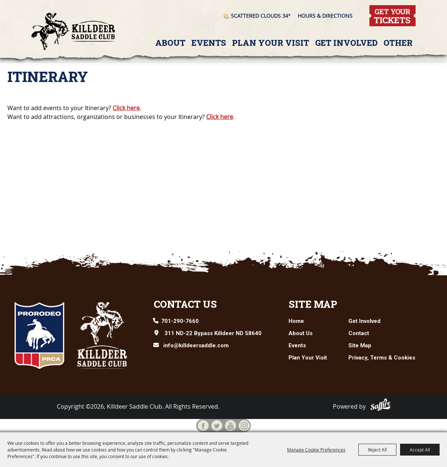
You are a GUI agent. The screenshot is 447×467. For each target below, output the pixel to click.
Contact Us (185, 304)
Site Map (313, 304)
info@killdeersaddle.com (196, 345)
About (170, 42)
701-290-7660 (180, 321)
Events (208, 42)
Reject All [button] (377, 450)
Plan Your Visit (270, 42)
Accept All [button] (420, 450)
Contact (358, 333)
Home (296, 321)
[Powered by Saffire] (380, 404)
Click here (126, 108)
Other (398, 42)
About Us (301, 333)
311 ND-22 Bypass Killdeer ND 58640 (213, 333)
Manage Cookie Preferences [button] (316, 450)
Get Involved (346, 42)
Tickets (379, 9)
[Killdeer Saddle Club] (73, 31)
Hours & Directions (325, 15)
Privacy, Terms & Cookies (381, 357)
